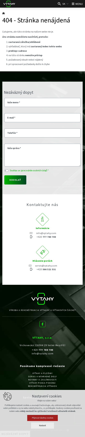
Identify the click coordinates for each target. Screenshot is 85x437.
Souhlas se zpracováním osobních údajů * (29, 170)
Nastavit (42, 425)
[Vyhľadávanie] (59, 3)
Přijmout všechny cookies (42, 418)
